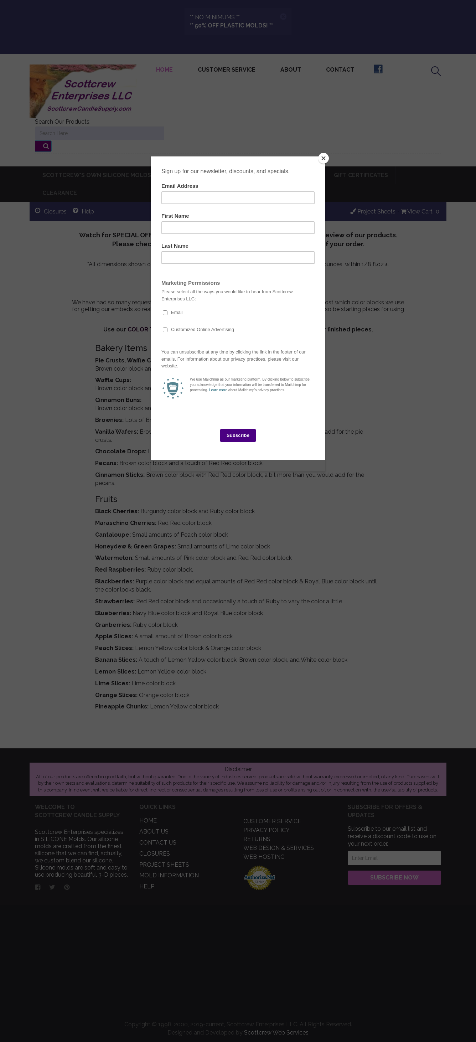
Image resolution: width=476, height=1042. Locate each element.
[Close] (323, 158)
